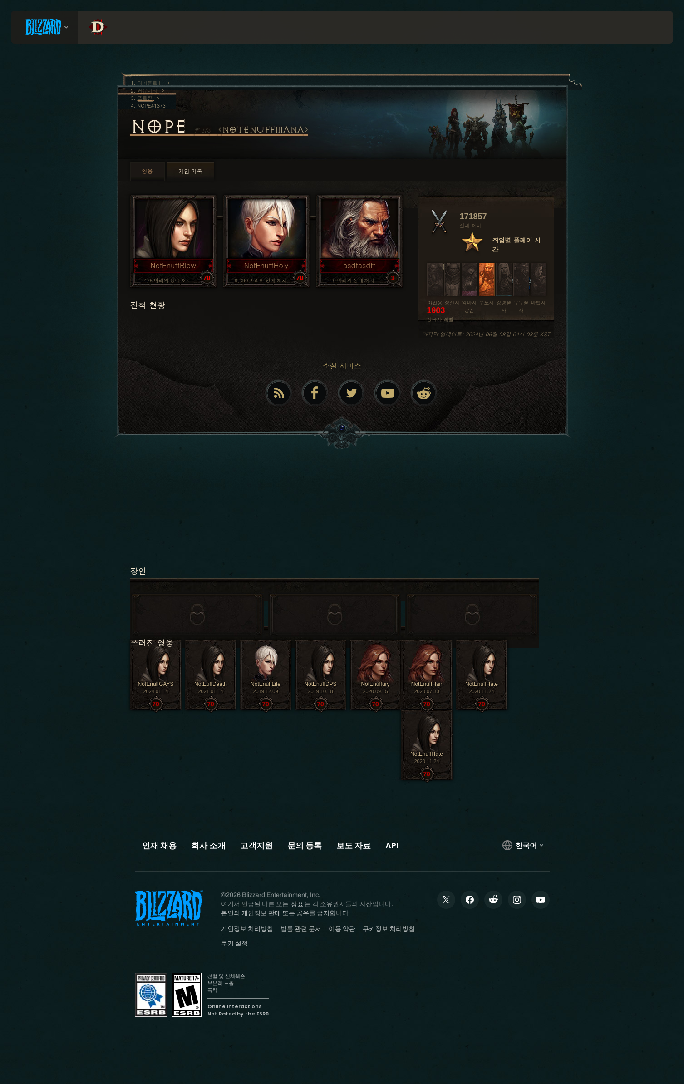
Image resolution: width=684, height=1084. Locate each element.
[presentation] (44, 27)
